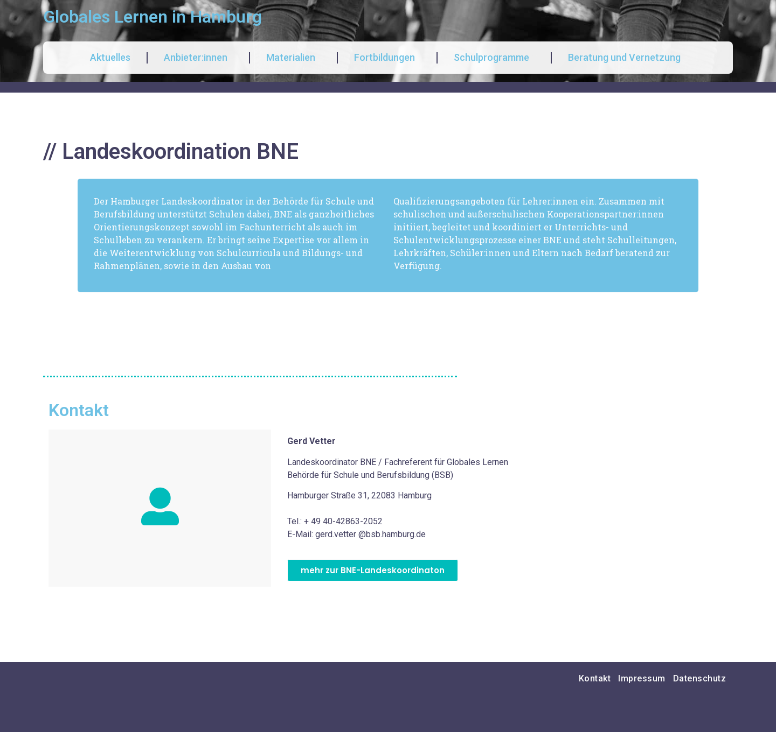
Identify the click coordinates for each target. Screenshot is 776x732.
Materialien (293, 57)
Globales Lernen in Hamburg (152, 16)
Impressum (642, 678)
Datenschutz (699, 678)
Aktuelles (110, 57)
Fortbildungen (387, 57)
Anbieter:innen (198, 57)
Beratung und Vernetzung (627, 57)
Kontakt (595, 678)
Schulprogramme (494, 57)
